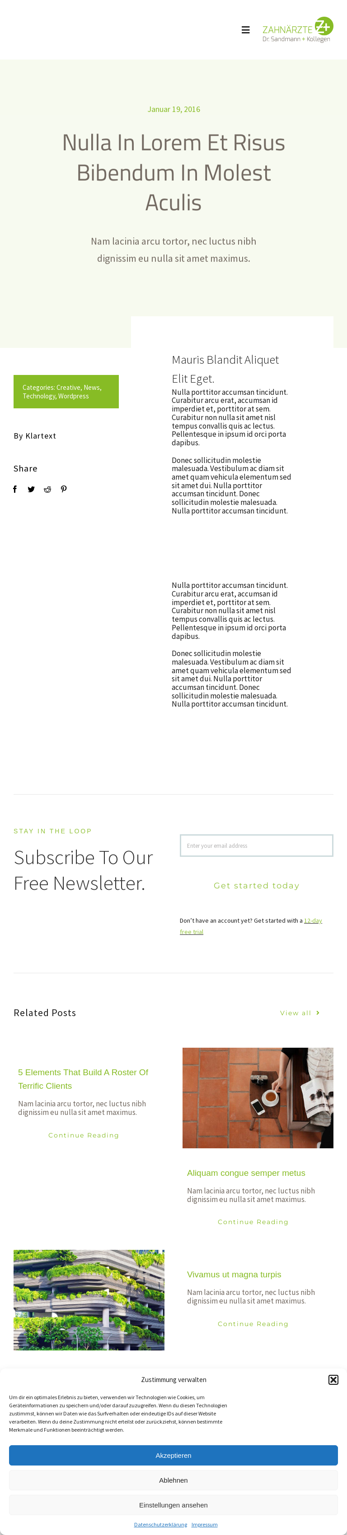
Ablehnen (173, 1480)
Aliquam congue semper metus (246, 1173)
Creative (61, 387)
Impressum (205, 1524)
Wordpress (66, 396)
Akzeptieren (173, 1455)
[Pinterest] (56, 489)
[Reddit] (40, 489)
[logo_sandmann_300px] (298, 20)
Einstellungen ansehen (173, 1505)
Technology (31, 396)
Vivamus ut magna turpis (234, 1274)
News (84, 387)
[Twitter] (24, 489)
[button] (333, 1379)
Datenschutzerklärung (160, 1524)
